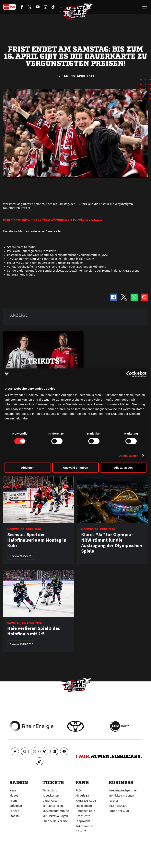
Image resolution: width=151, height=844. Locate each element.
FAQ (78, 790)
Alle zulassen (123, 467)
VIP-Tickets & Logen (55, 816)
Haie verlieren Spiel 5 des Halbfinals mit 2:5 (33, 631)
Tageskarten (50, 795)
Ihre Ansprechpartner (123, 790)
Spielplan (15, 806)
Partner (113, 800)
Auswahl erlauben (75, 467)
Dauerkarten (50, 800)
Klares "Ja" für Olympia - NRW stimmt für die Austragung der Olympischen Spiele (111, 543)
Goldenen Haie (85, 811)
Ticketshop (49, 790)
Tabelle (14, 811)
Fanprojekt (83, 821)
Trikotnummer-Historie (86, 828)
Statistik (14, 816)
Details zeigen (128, 455)
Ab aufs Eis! (83, 795)
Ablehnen (27, 467)
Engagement (84, 806)
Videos (13, 795)
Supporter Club (119, 811)
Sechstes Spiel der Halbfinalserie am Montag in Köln (36, 540)
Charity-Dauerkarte (55, 821)
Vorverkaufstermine (55, 811)
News (13, 790)
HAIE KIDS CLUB (86, 800)
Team (13, 800)
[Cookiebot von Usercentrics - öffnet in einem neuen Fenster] (129, 374)
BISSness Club (118, 806)
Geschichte (83, 816)
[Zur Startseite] (75, 11)
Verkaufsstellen (52, 806)
